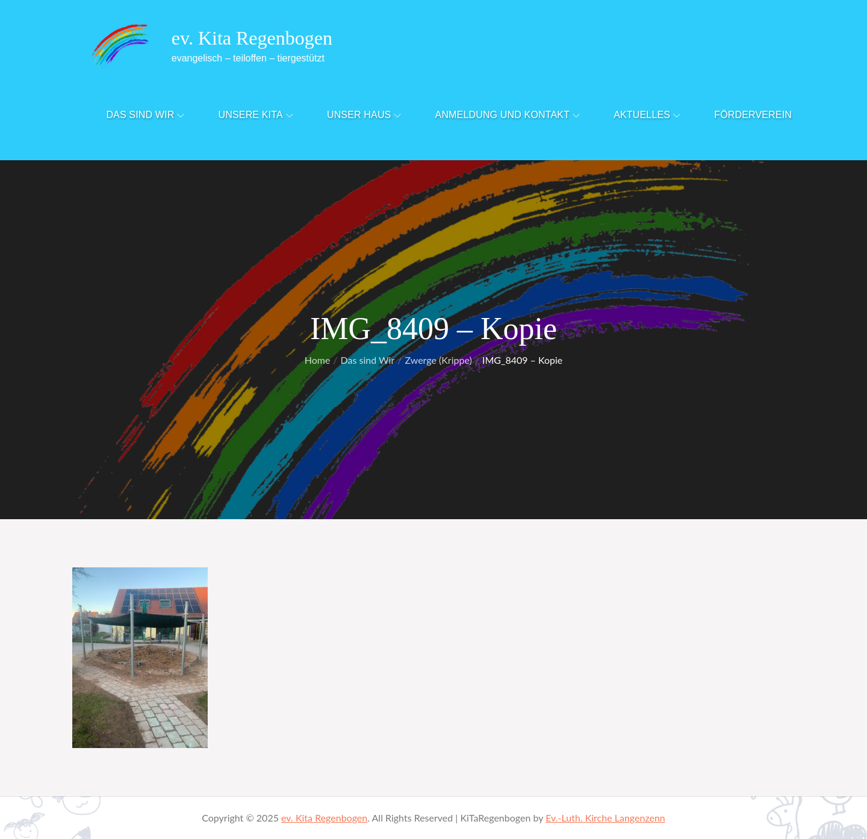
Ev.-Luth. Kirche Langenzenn (605, 817)
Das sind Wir (145, 115)
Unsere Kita (256, 115)
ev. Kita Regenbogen (252, 38)
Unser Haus (364, 115)
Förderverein (753, 115)
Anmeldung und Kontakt (507, 115)
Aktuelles (647, 115)
